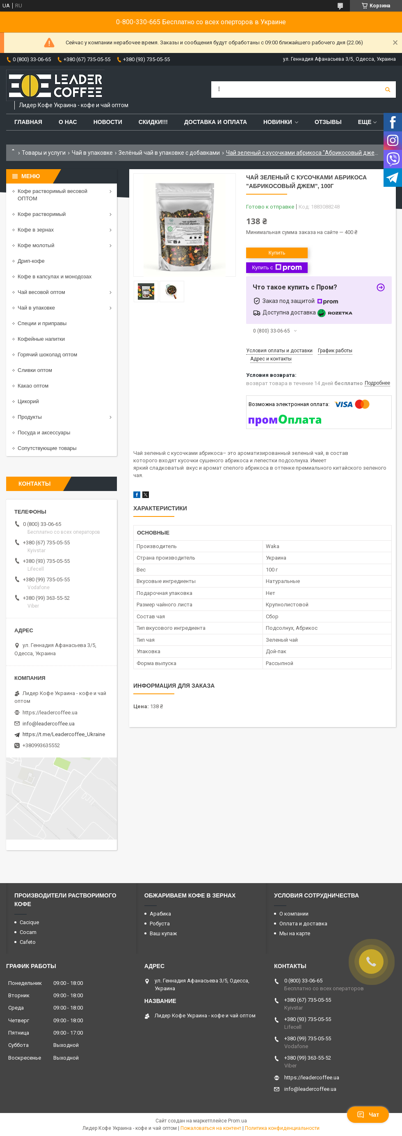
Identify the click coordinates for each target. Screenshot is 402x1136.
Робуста (160, 923)
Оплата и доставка (303, 923)
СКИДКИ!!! (153, 122)
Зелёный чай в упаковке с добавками (169, 152)
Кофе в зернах (36, 230)
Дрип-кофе (31, 261)
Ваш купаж (163, 933)
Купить (276, 253)
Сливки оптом (35, 370)
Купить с (277, 267)
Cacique (29, 922)
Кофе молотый (36, 245)
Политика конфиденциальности (282, 1128)
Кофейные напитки (41, 339)
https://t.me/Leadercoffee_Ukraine (64, 734)
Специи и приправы (42, 323)
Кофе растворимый (42, 214)
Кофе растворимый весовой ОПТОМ (52, 195)
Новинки (277, 122)
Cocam (28, 932)
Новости (108, 122)
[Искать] (387, 89)
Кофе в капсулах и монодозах (54, 276)
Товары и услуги (44, 152)
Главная (28, 122)
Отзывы (328, 122)
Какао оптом (33, 386)
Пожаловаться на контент (210, 1128)
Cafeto (28, 942)
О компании (293, 914)
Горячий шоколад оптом (47, 354)
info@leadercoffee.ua (49, 724)
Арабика (160, 914)
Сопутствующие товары (47, 448)
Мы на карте (294, 933)
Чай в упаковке (92, 152)
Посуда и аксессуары (44, 432)
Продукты (30, 417)
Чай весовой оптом (41, 292)
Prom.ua (237, 1121)
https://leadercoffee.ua (50, 712)
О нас (68, 122)
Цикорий (28, 401)
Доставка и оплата (215, 122)
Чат (368, 1114)
